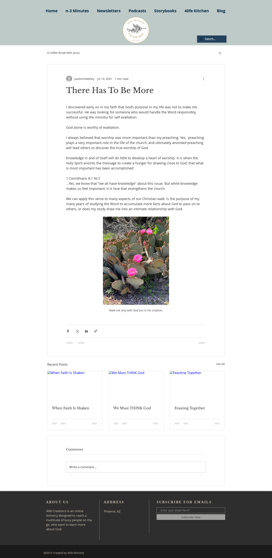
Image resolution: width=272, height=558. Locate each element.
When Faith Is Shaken (70, 408)
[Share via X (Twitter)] (77, 331)
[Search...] (212, 39)
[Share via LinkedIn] (86, 331)
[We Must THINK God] (136, 386)
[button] (220, 52)
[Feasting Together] (197, 386)
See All (220, 364)
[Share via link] (95, 331)
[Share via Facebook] (68, 331)
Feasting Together (190, 408)
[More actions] (203, 78)
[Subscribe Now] (191, 517)
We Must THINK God (132, 408)
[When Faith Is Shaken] (74, 386)
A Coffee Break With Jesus (63, 53)
